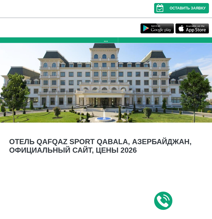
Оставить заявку (180, 8)
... (106, 40)
